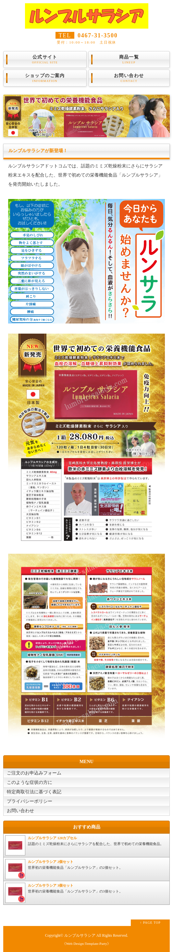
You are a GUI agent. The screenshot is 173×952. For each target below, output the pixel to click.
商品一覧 (129, 59)
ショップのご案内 (45, 78)
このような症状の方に (29, 782)
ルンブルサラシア (79, 935)
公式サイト (45, 59)
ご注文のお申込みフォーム (34, 773)
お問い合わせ (129, 78)
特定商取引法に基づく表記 (34, 791)
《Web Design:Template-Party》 (86, 943)
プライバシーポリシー (29, 801)
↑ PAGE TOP (150, 922)
